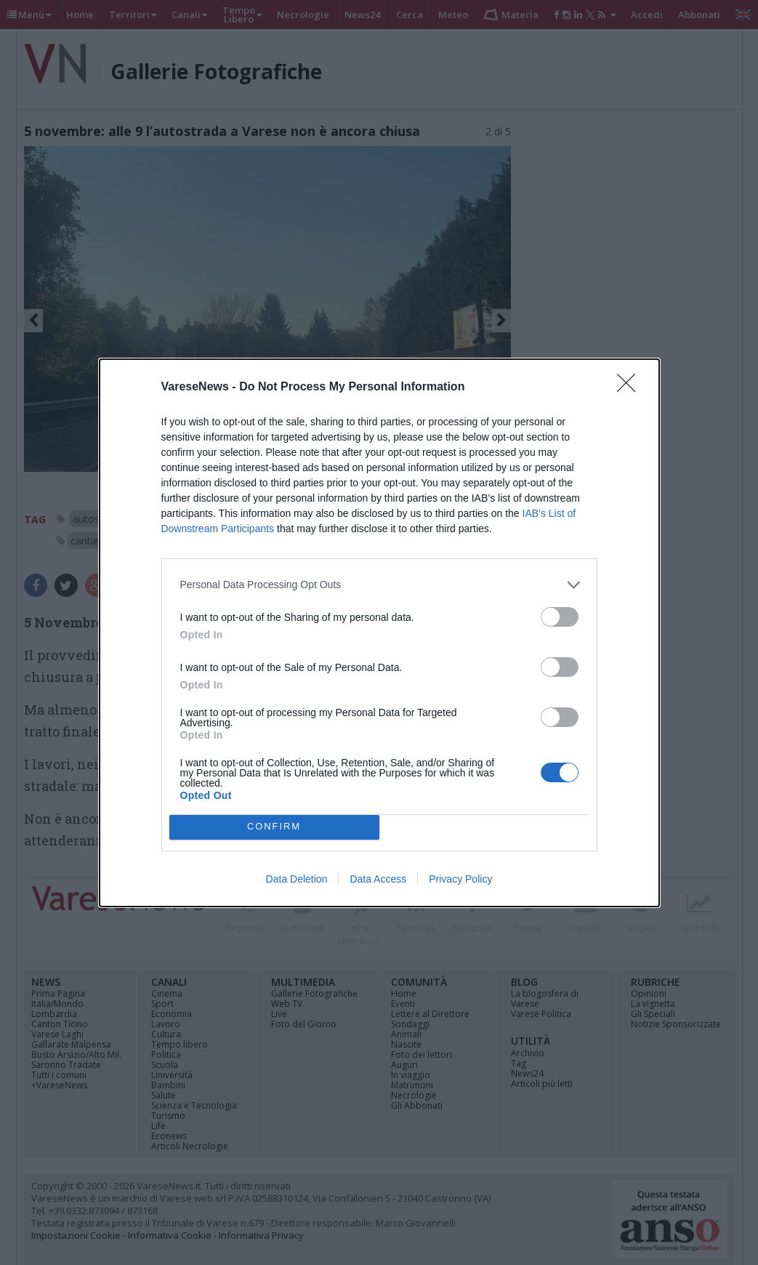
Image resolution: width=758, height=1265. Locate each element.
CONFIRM (274, 827)
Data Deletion (297, 879)
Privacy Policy (460, 879)
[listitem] (379, 585)
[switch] (559, 617)
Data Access (378, 879)
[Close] (631, 387)
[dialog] (379, 633)
